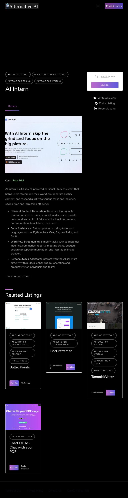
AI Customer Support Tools (50, 74)
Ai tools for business (101, 343)
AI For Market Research (20, 352)
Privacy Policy (35, 491)
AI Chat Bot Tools (18, 74)
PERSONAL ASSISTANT (18, 276)
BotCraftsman (61, 351)
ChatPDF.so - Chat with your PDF (21, 447)
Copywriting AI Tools (102, 362)
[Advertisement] (64, 37)
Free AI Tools (19, 361)
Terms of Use (13, 491)
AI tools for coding (19, 81)
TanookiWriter (102, 376)
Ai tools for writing (49, 81)
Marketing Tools (103, 370)
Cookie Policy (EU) (78, 491)
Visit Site (105, 85)
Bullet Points (20, 367)
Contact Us (55, 491)
